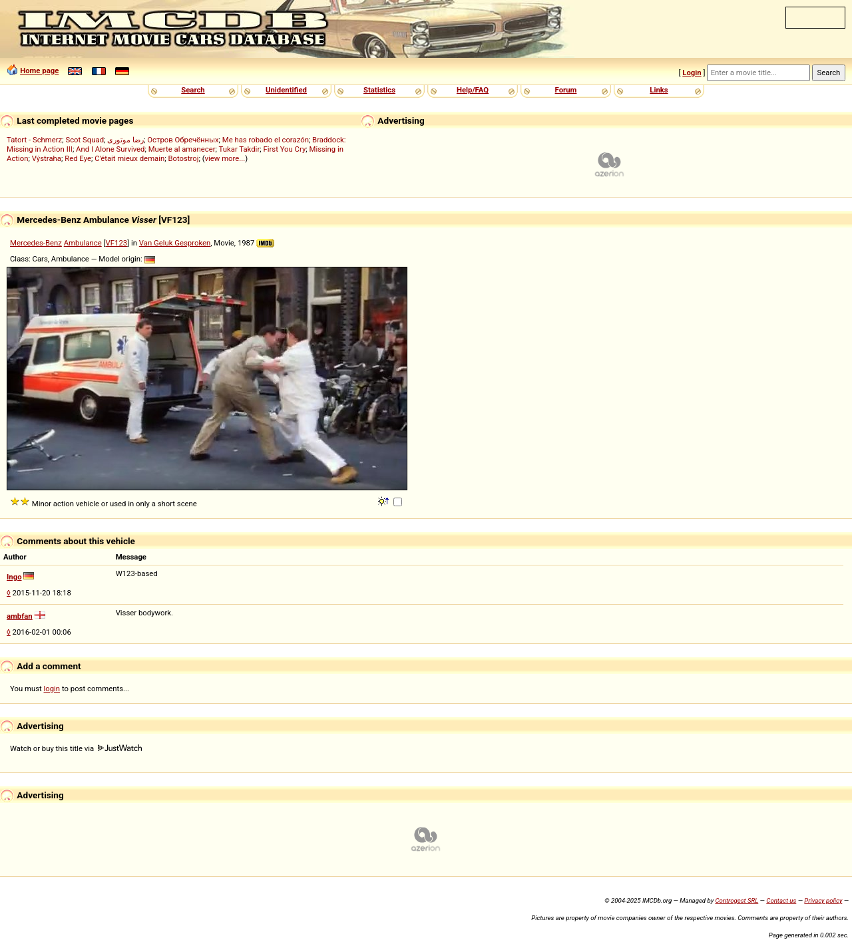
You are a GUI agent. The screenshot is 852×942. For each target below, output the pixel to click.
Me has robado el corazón (265, 139)
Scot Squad (84, 139)
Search (192, 89)
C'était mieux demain (129, 158)
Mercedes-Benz (36, 242)
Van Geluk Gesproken (174, 242)
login (52, 688)
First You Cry (284, 149)
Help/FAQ (473, 89)
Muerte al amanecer (182, 149)
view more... (225, 158)
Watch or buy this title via (76, 748)
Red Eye (78, 158)
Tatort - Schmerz (34, 139)
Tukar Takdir (239, 149)
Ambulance (83, 242)
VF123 (117, 242)
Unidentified (286, 89)
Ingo (14, 576)
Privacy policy (823, 900)
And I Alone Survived (110, 149)
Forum (566, 89)
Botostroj (183, 158)
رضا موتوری (125, 139)
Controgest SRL (736, 900)
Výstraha (46, 158)
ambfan (20, 616)
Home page (39, 70)
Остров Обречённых (182, 139)
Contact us (781, 900)
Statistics (379, 89)
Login (691, 72)
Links (659, 89)
